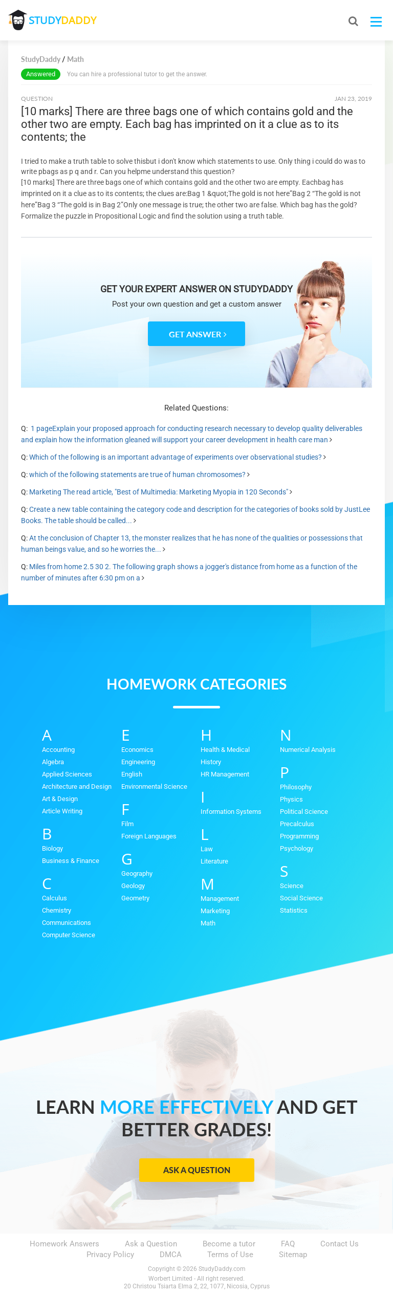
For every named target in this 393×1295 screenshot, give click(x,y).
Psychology (296, 848)
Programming (299, 836)
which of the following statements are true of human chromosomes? (137, 474)
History (211, 762)
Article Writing (62, 811)
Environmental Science (154, 786)
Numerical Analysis (308, 749)
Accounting (58, 749)
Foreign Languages (149, 836)
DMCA (171, 1254)
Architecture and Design (77, 786)
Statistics (294, 910)
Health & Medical (225, 749)
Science (291, 886)
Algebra (53, 762)
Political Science (304, 811)
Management (220, 898)
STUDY (62, 20)
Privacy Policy (110, 1254)
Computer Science (68, 935)
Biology (52, 848)
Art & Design (60, 799)
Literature (214, 861)
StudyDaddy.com (222, 1268)
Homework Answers (64, 1243)
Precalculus (297, 824)
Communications (66, 922)
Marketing (215, 911)
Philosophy (296, 787)
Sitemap (293, 1254)
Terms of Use (230, 1254)
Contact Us (339, 1243)
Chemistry (56, 910)
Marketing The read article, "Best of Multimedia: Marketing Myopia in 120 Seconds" (158, 492)
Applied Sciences (67, 774)
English (131, 774)
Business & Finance (70, 861)
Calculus (54, 898)
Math (208, 923)
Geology (133, 886)
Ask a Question (196, 1170)
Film (127, 824)
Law (207, 849)
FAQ (288, 1243)
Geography (136, 873)
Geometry (135, 898)
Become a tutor (229, 1243)
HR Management (225, 774)
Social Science (301, 898)
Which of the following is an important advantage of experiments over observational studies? (175, 457)
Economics (137, 749)
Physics (291, 799)
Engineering (138, 762)
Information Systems (231, 811)
